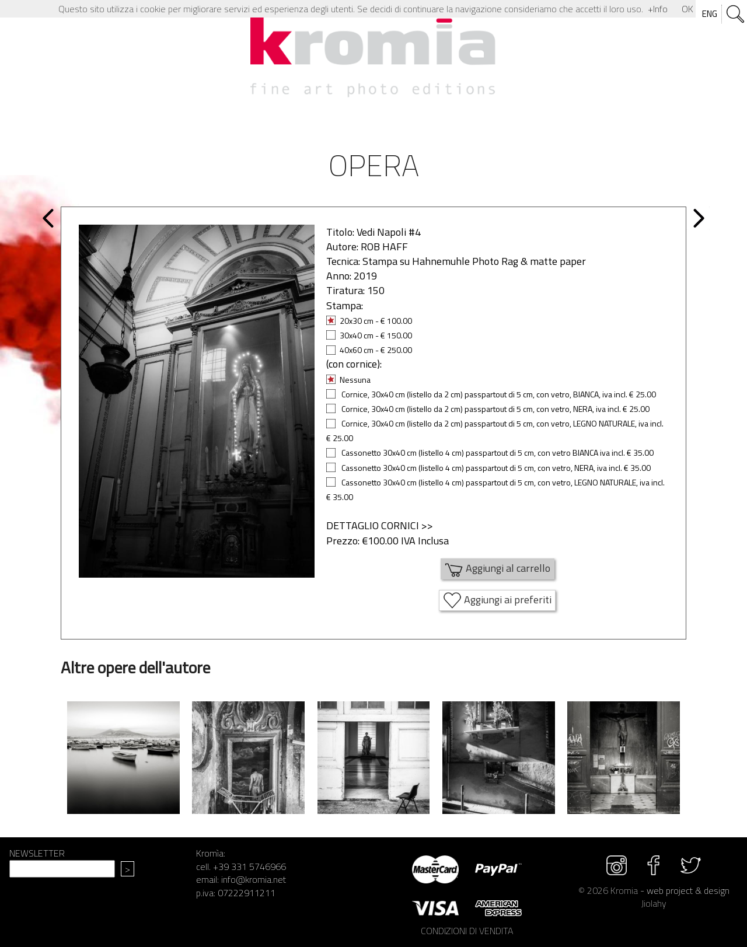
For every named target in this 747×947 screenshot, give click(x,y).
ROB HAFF (384, 246)
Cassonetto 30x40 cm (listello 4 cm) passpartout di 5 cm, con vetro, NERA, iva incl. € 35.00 (488, 468)
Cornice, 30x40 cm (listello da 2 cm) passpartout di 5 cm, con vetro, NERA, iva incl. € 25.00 (488, 409)
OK (687, 9)
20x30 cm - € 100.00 (369, 320)
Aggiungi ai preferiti (497, 600)
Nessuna (348, 379)
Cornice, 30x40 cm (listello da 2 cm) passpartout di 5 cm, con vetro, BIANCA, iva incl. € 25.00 (491, 394)
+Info (658, 9)
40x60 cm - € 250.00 (369, 350)
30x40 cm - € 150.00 (369, 335)
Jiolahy (653, 903)
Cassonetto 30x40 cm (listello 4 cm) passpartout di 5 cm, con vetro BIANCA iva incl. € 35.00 (490, 452)
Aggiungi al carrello (497, 569)
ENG (709, 13)
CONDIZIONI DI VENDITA (467, 931)
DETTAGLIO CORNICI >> (379, 525)
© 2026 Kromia (608, 890)
